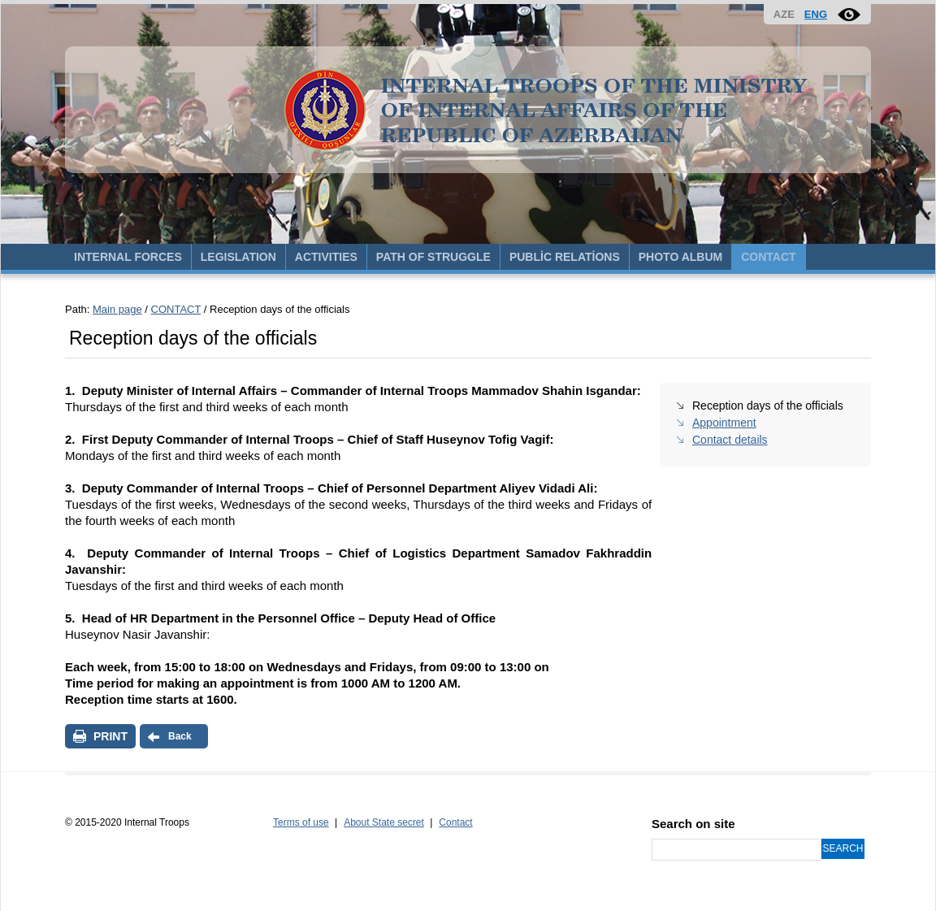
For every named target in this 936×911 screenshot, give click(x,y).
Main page (117, 309)
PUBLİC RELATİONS (564, 256)
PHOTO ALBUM (680, 256)
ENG (815, 14)
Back (180, 736)
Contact (455, 822)
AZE (784, 14)
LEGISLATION (238, 256)
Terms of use (301, 822)
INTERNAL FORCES (128, 256)
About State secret (384, 822)
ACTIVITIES (326, 256)
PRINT (110, 736)
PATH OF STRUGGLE (433, 256)
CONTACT (768, 256)
